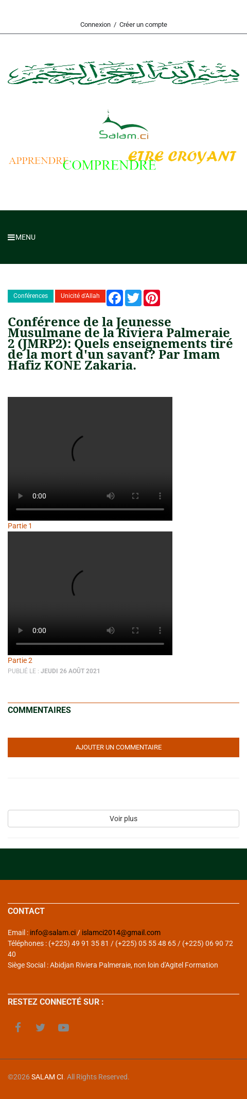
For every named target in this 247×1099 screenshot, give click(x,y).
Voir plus (123, 818)
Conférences (30, 295)
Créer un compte (143, 24)
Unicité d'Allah (80, 295)
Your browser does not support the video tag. (90, 459)
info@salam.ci (53, 932)
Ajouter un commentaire (119, 747)
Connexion (95, 24)
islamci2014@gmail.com (121, 932)
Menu (22, 237)
